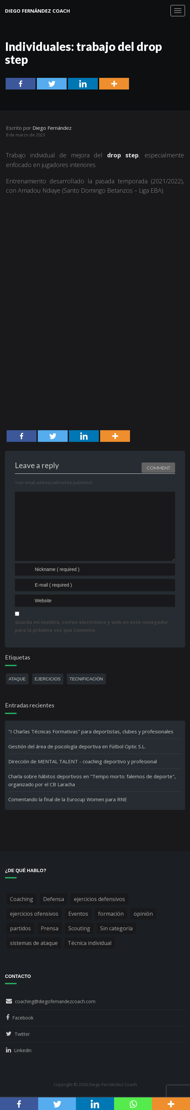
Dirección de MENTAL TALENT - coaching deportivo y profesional (82, 761)
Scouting (79, 928)
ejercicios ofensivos (34, 913)
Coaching (21, 899)
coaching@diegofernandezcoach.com (55, 1001)
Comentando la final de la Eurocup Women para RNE (67, 799)
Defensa (53, 899)
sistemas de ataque (34, 943)
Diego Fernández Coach (37, 10)
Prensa (49, 928)
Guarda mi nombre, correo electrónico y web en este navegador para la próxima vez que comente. (91, 626)
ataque (17, 678)
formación (111, 913)
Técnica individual (89, 943)
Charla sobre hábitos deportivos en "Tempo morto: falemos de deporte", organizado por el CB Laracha (92, 780)
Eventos (78, 913)
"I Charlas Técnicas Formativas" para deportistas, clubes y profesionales (90, 731)
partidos (20, 928)
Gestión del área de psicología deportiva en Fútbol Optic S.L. (77, 746)
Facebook (22, 1018)
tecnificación (86, 678)
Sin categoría (116, 928)
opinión (143, 913)
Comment (158, 465)
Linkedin (23, 1050)
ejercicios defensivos (99, 899)
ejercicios (48, 678)
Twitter (22, 1034)
